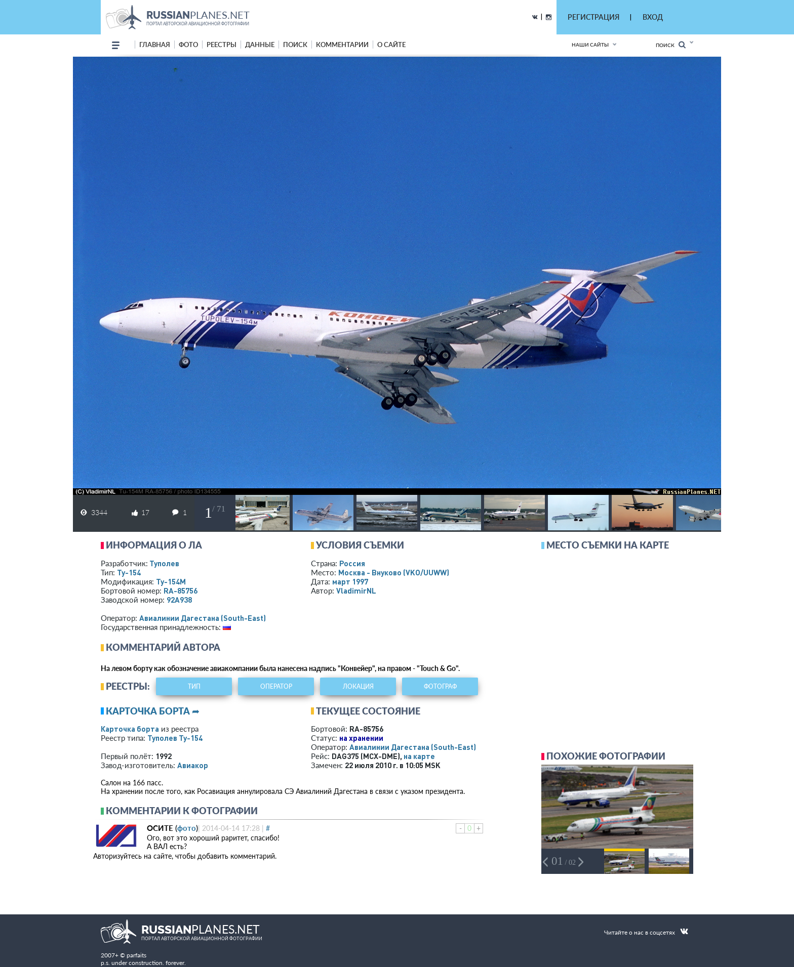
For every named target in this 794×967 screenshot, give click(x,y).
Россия (352, 563)
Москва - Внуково (393, 572)
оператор (276, 686)
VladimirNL (356, 590)
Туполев (164, 563)
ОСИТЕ (160, 827)
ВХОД (653, 17)
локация (358, 686)
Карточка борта (130, 728)
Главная (154, 44)
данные (259, 44)
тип (194, 686)
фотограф (440, 686)
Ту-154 (129, 572)
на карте (419, 756)
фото (188, 44)
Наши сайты (590, 44)
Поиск (671, 45)
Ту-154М (171, 581)
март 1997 (350, 581)
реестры (221, 44)
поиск (295, 44)
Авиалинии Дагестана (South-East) (202, 617)
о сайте (391, 44)
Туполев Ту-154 (175, 737)
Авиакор (192, 765)
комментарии (342, 44)
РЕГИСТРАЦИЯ (593, 17)
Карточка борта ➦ (153, 711)
